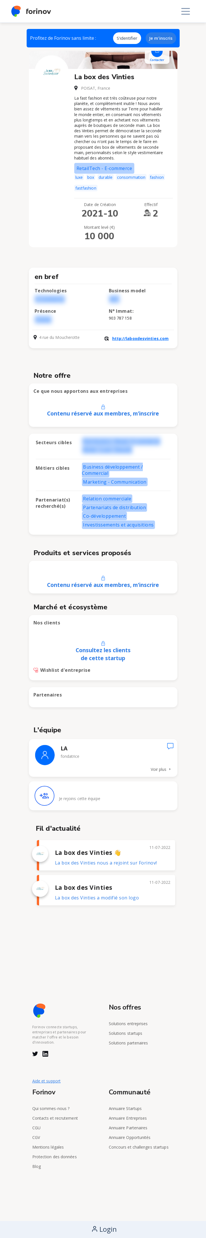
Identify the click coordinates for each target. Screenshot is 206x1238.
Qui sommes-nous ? (51, 1108)
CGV (36, 1137)
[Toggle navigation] (186, 11)
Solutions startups (126, 1033)
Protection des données (54, 1156)
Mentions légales (48, 1147)
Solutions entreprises (128, 1023)
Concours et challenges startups (139, 1147)
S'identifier (127, 38)
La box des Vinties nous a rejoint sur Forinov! (106, 863)
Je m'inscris (161, 38)
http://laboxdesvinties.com (140, 338)
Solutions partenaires (128, 1043)
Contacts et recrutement (55, 1118)
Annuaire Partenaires (128, 1127)
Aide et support (46, 1081)
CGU (36, 1127)
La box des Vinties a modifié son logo (97, 898)
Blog (36, 1166)
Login (104, 1229)
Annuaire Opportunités (130, 1137)
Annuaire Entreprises (128, 1118)
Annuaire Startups (125, 1108)
